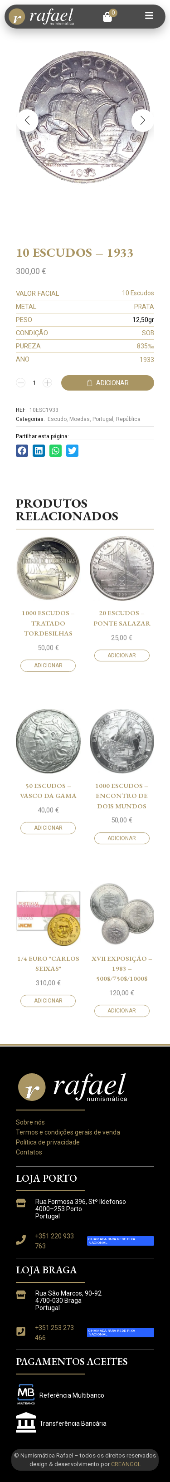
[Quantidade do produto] (34, 383)
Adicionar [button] (48, 988)
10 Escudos (138, 293)
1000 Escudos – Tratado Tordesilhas (48, 945)
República (128, 419)
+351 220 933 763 (54, 1241)
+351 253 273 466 (54, 1332)
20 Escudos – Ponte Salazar (122, 940)
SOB (148, 333)
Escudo (57, 419)
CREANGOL (126, 1464)
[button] (110, 17)
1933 (147, 359)
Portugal (102, 419)
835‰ (145, 346)
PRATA (144, 306)
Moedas (79, 419)
